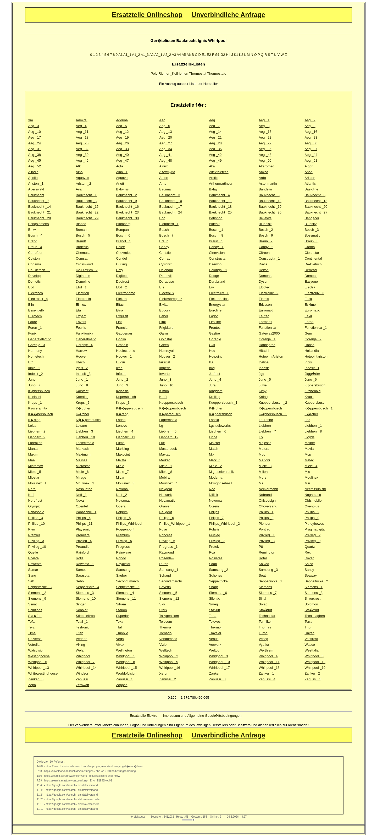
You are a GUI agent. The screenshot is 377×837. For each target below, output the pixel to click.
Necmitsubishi (315, 489)
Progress (123, 547)
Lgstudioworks (220, 426)
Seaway (310, 575)
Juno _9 (122, 385)
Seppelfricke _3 (40, 587)
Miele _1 (165, 466)
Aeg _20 (165, 137)
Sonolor (82, 610)
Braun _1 (216, 241)
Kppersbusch (126, 397)
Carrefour (35, 253)
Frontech (215, 328)
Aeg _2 (309, 120)
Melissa (81, 460)
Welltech (165, 650)
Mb (211, 454)
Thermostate (216, 73)
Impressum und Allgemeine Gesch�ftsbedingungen (202, 716)
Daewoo (215, 264)
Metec (309, 460)
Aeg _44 (310, 155)
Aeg (212, 120)
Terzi (31, 627)
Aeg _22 (265, 137)
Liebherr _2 (36, 431)
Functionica (267, 328)
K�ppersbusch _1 (318, 408)
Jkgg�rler (312, 374)
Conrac (164, 258)
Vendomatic (168, 639)
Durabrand (217, 281)
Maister (214, 443)
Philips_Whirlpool (129, 524)
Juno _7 (34, 385)
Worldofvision (126, 673)
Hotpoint (215, 356)
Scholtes (215, 575)
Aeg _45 (34, 160)
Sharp (213, 587)
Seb (31, 581)
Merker (164, 460)
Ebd (31, 287)
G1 (217, 55)
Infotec (121, 374)
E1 (204, 55)
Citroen (264, 253)
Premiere (83, 535)
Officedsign (267, 500)
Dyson (263, 281)
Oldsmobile (312, 500)
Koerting (82, 397)
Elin (31, 305)
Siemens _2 (37, 593)
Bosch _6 (123, 235)
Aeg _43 (265, 155)
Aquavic (122, 178)
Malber (309, 443)
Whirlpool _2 (168, 656)
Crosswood (84, 264)
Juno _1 (82, 379)
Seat (262, 575)
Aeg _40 (122, 155)
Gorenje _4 (84, 345)
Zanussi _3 (217, 679)
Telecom (165, 621)
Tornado (165, 633)
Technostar (267, 616)
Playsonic (83, 529)
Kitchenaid (312, 391)
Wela (80, 650)
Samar (33, 570)
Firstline (215, 322)
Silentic (214, 598)
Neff (31, 495)
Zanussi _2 (167, 679)
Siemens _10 (86, 598)
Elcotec (264, 287)
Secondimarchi (170, 581)
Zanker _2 (312, 673)
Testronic (83, 627)
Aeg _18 (82, 137)
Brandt (81, 241)
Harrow (81, 351)
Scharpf (165, 575)
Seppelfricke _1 (270, 581)
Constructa (217, 258)
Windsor (82, 673)
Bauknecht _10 (170, 201)
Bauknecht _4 (219, 195)
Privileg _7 (217, 541)
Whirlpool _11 (269, 662)
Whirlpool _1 (125, 656)
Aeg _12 (122, 132)
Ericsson (265, 305)
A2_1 (158, 55)
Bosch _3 (311, 230)
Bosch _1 (216, 230)
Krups (308, 397)
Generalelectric (39, 339)
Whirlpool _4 (268, 656)
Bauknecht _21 (39, 212)
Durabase (166, 281)
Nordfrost (35, 500)
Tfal (119, 627)
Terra (308, 621)
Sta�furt (265, 610)
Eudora (164, 310)
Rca (212, 552)
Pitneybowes (314, 524)
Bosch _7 (166, 235)
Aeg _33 (122, 149)
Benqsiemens (38, 224)
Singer (81, 604)
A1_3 (145, 55)
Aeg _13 (165, 132)
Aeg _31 (34, 149)
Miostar (33, 477)
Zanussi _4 (267, 679)
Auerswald (36, 189)
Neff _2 (121, 495)
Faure (32, 322)
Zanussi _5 (312, 679)
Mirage (81, 477)
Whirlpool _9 (168, 662)
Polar (163, 529)
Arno (162, 183)
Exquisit (122, 316)
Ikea (119, 368)
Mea (31, 460)
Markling (122, 449)
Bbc (162, 218)
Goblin (121, 339)
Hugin (120, 362)
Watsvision (36, 650)
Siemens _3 (85, 593)
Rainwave (123, 552)
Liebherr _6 (217, 431)
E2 (209, 55)
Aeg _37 (310, 149)
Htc (30, 362)
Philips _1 (266, 512)
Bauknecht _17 (170, 207)
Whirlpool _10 (219, 662)
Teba (212, 616)
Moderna (215, 477)
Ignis (308, 362)
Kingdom (215, 391)
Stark (163, 610)
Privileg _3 (36, 541)
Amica (263, 172)
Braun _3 (311, 241)
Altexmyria (167, 172)
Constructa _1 (269, 258)
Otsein (214, 506)
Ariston (309, 178)
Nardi (32, 489)
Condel (121, 258)
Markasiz (83, 449)
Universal (35, 639)
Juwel (263, 385)
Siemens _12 (169, 598)
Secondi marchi (128, 581)
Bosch (164, 230)
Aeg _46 (82, 160)
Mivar (120, 477)
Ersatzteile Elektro (143, 716)
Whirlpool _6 (37, 662)
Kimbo (164, 391)
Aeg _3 (33, 126)
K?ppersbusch (39, 391)
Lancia (214, 420)
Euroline (215, 310)
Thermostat (197, 73)
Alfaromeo (266, 166)
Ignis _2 (82, 368)
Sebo (80, 581)
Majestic (265, 443)
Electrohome (125, 293)
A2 (151, 55)
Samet (81, 570)
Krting (263, 397)
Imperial (165, 368)
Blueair (214, 224)
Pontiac (264, 529)
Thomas (265, 627)
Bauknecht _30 (127, 218)
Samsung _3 (268, 570)
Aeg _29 (265, 143)
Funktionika (84, 333)
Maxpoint (123, 454)
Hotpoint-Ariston (271, 356)
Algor (308, 166)
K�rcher (215, 408)
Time (31, 633)
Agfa (119, 166)
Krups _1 (35, 402)
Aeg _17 (34, 137)
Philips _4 (83, 518)
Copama (34, 264)
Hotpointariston (315, 356)
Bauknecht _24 (170, 212)
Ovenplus (311, 506)
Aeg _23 (310, 137)
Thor (308, 627)
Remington (267, 552)
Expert (81, 316)
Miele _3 (265, 466)
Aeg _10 (34, 132)
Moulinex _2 (85, 483)
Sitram (121, 604)
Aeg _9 (309, 126)
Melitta (121, 460)
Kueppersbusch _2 (273, 402)
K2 (241, 55)
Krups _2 (83, 402)
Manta (32, 449)
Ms (261, 483)
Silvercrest (312, 598)
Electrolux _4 (38, 299)
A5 (184, 55)
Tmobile (122, 633)
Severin (165, 587)
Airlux (163, 166)
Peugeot (165, 512)
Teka (119, 621)
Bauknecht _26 (270, 212)
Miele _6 (82, 472)
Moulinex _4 (168, 483)
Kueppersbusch (171, 402)
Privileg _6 (167, 541)
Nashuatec (84, 489)
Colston (34, 258)
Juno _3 (165, 379)
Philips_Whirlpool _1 (174, 524)
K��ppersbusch (129, 408)
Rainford (82, 552)
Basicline (311, 189)
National (122, 489)
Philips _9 (311, 518)
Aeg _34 (165, 149)
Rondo (121, 558)
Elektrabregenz (170, 299)
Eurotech (35, 316)
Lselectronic (85, 443)
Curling (121, 264)
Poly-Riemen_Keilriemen (169, 73)
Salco (308, 564)
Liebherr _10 (85, 437)
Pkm (31, 529)
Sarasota (83, 575)
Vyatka (264, 645)
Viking (80, 645)
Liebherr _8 (313, 431)
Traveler (215, 633)
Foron (308, 322)
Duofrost (122, 281)
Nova (80, 500)
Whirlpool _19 (314, 668)
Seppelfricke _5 (128, 587)
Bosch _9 (266, 235)
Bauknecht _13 (315, 201)
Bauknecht (36, 195)
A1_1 (127, 55)
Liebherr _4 (124, 431)
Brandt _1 (123, 241)
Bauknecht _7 (38, 201)
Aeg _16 (310, 132)
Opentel (82, 506)
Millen (263, 472)
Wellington (124, 650)
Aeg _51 (310, 160)
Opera (120, 506)
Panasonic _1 (86, 512)
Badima (165, 189)
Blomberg (123, 224)
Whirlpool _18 (269, 668)
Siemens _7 (268, 593)
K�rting (122, 414)
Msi (307, 483)
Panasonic (36, 512)
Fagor (213, 316)
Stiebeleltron (85, 616)
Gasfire (214, 333)
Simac (32, 604)
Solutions (35, 610)
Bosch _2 (266, 230)
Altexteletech (218, 172)
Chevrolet (123, 253)
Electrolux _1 (219, 293)
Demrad (310, 270)
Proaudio (83, 547)
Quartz (309, 547)
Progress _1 (168, 547)
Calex (120, 247)
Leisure (81, 426)
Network (165, 495)
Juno (31, 379)
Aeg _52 (34, 166)
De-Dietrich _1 (39, 270)
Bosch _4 (35, 235)
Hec (212, 351)
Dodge (214, 276)
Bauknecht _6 (314, 195)
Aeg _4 (81, 126)
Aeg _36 (265, 149)
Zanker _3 (35, 679)
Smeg (213, 604)
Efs (161, 287)
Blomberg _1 (169, 224)
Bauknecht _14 (39, 207)
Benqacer (311, 218)
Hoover (81, 356)
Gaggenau (124, 333)
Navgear (165, 489)
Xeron (163, 673)
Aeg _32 (82, 149)
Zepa (32, 685)
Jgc (261, 374)
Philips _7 (216, 518)
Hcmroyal (166, 351)
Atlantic (310, 183)
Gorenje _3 (36, 345)
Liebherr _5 (167, 431)
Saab (213, 564)
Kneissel (34, 397)
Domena (265, 276)
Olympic (34, 506)
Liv (261, 437)
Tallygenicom (169, 616)
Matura (264, 449)
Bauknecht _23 (127, 212)
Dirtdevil (165, 276)
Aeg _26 (122, 143)
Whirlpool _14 (86, 668)
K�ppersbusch (270, 408)
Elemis (264, 299)
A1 (120, 55)
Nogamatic (312, 495)
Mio (307, 472)
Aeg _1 (264, 120)
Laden (120, 420)
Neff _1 (81, 495)
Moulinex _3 (125, 483)
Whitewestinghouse (43, 673)
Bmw (32, 230)
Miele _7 (122, 472)
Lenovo (121, 426)
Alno (79, 172)
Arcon (163, 178)
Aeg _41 (165, 155)
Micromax (35, 466)
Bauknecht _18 (220, 207)
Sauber (121, 575)
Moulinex (311, 477)
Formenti (265, 322)
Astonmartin (268, 183)
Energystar (217, 305)
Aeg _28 (215, 143)
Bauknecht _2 (126, 195)
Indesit (264, 368)
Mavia (309, 449)
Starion (121, 610)
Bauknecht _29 (87, 218)
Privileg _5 (124, 541)
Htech (80, 362)
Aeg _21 (215, 137)
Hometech (35, 356)
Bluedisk (265, 224)
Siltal (262, 598)
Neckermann (268, 489)
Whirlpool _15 (126, 668)
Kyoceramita (37, 408)
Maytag (164, 454)
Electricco (35, 293)
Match (213, 449)
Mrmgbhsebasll (220, 483)
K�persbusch (170, 414)
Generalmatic (86, 339)
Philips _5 (123, 518)
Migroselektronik (221, 472)
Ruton (163, 564)
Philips (214, 512)
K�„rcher (83, 408)
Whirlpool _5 (313, 656)
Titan (79, 633)
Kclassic (122, 391)
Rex (307, 552)
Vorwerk (215, 645)
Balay (213, 189)
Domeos (310, 276)
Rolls (80, 558)
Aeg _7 (214, 126)
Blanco (81, 224)
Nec (212, 489)
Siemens (265, 587)
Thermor (215, 627)
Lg (161, 426)
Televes (214, 621)
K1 (236, 55)
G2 (222, 55)
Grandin (122, 345)
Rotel (263, 558)
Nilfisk (213, 495)
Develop (34, 276)
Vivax (120, 645)
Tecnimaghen (314, 616)
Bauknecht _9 (126, 201)
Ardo (262, 178)
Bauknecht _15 (87, 207)
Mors (262, 477)
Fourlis (81, 328)
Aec (162, 120)
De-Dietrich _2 (87, 270)
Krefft (163, 397)
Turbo (263, 633)
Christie (165, 253)
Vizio (163, 645)
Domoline (83, 281)
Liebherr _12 (168, 437)
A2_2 (167, 55)
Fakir (308, 316)
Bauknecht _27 (315, 212)
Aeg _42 (215, 155)
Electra (309, 287)
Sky (162, 604)
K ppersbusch (314, 385)
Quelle (33, 552)
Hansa (309, 345)
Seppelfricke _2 (316, 581)
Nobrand (265, 495)
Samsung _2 (218, 570)
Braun (163, 241)
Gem (308, 333)
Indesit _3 (83, 374)
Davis (263, 264)
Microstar (83, 466)
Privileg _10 (37, 547)
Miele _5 (34, 472)
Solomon (311, 604)
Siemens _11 (126, 598)
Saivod (264, 564)
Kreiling (214, 397)
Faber (163, 316)
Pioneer (264, 524)
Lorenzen (35, 443)
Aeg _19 (122, 137)
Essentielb (36, 310)
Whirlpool (83, 656)
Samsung (123, 570)
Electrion (82, 293)
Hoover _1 (124, 356)
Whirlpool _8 (125, 662)
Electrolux (166, 293)
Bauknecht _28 (39, 218)
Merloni (264, 460)
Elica (308, 299)
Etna (119, 310)
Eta (78, 310)
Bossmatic (312, 235)
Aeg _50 (265, 160)
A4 (179, 55)
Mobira (164, 477)
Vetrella (33, 645)
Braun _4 (35, 247)
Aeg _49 (215, 160)
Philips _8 (266, 518)
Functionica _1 (315, 328)
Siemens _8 (313, 593)
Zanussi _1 (124, 679)
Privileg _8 (267, 541)
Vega (120, 639)
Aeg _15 (265, 132)
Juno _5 (265, 379)
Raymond (166, 552)
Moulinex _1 (37, 483)
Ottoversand (268, 506)
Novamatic (167, 500)
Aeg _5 (121, 126)
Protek (214, 547)
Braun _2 (266, 241)
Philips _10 (36, 524)
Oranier (164, 506)
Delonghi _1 (218, 270)
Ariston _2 (83, 183)
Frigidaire (166, 328)
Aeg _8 (264, 126)
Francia (121, 328)
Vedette (81, 639)
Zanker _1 (266, 673)
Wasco (309, 645)
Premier (34, 535)
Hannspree (267, 345)
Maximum (83, 454)
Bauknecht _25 (220, 212)
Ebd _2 (121, 287)
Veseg (263, 639)
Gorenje (215, 339)
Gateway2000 (269, 333)
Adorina (122, 120)
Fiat (119, 322)
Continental (313, 258)
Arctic (213, 178)
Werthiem (266, 650)
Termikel (265, 621)
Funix (32, 333)
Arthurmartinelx (220, 183)
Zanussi (82, 679)
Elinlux (81, 305)
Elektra (121, 299)
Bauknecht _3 (169, 195)
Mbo (262, 454)
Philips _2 (311, 512)
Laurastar (266, 420)
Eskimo (310, 305)
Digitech (122, 276)
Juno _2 (122, 379)
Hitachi (264, 351)
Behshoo (215, 218)
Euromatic (312, 310)
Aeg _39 (82, 155)
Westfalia (311, 650)
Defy (119, 270)
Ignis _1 (34, 368)
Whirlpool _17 (219, 668)
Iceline (264, 362)
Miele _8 (165, 472)
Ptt (261, 547)
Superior (122, 616)
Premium (123, 535)
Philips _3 (35, 518)
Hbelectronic (125, 351)
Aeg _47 (122, 160)
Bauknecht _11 (220, 201)
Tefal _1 (82, 621)
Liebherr (265, 426)
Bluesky (310, 224)
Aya (79, 189)
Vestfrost (311, 639)
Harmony (35, 351)
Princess (165, 535)
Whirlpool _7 (85, 662)
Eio (211, 287)
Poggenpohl (125, 529)
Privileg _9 (312, 541)
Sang (32, 575)
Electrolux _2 (268, 293)
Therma (165, 627)
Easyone (311, 281)
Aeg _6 (164, 126)
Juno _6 (310, 379)
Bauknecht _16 (127, 207)
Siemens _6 (218, 593)
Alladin (33, 172)
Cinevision (217, 253)
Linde (213, 437)
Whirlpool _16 (169, 668)
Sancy (309, 570)
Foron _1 (35, 328)
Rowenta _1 (85, 564)
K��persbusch (40, 414)
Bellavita (265, 218)
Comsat (82, 258)
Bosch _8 (216, 235)
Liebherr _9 (36, 437)
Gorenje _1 (267, 339)
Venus (213, 639)
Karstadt (82, 391)
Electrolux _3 (314, 293)
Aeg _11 (82, 132)
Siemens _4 (125, 593)
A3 (174, 55)
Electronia (83, 299)
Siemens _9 (37, 598)
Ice (211, 362)
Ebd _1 (81, 287)
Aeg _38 (34, 155)
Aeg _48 (165, 160)
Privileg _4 (84, 541)
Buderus (82, 247)
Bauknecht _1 (86, 195)
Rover (309, 558)
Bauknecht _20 (315, 207)
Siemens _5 (168, 593)
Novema (215, 500)
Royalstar (123, 564)
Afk (78, 166)
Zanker (214, 673)
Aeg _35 (215, 149)
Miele (120, 466)
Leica (32, 426)
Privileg (214, 535)
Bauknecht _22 (87, 212)
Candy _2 (266, 247)
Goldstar (165, 339)
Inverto (164, 374)
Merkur (214, 460)
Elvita (163, 305)
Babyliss (122, 189)
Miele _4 (310, 466)
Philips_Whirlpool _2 (224, 524)
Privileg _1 (267, 535)
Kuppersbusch (315, 402)
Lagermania (168, 420)
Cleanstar (311, 253)
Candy (164, 247)
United (309, 633)
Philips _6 (166, 518)
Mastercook (168, 449)
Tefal (31, 621)
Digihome (83, 276)
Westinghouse (38, 656)
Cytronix (165, 264)
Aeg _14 (215, 132)
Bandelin (265, 189)
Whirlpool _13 (38, 668)
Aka (212, 166)
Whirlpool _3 (218, 656)
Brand (32, 241)
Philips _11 (84, 524)
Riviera (33, 558)
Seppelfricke (218, 581)
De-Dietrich (312, 264)
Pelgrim (121, 512)
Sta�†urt (311, 610)
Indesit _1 (311, 368)
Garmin (164, 333)
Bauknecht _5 (269, 195)
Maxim (33, 454)
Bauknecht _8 (86, 201)
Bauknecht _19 (270, 207)
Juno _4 (215, 379)
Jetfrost (214, 374)
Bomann (82, 230)
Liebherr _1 (313, 426)
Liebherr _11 (125, 437)
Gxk (212, 345)
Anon (308, 172)
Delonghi (166, 270)
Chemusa (83, 253)
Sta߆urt (214, 610)
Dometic (34, 281)
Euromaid (266, 310)
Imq (212, 368)
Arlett (120, 183)
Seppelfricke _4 (87, 587)
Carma (309, 247)
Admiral (81, 120)
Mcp (307, 454)
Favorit (81, 322)
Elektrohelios (218, 299)
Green (164, 345)
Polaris (214, 529)
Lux (162, 443)
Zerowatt (82, 685)
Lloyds (309, 437)
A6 (189, 55)
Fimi (162, 322)
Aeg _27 (165, 143)
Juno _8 (82, 385)
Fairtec (264, 316)
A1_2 (136, 55)
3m (30, 120)
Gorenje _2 (312, 339)
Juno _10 (166, 385)
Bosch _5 (83, 235)
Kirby (263, 391)
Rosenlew (166, 558)
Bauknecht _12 (270, 201)
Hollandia (311, 351)
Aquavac (82, 178)
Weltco (214, 650)
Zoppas (121, 685)
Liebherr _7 (267, 431)
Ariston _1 (35, 183)
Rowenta (34, 564)
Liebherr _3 (84, 431)
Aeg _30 (310, 143)
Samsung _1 (168, 570)
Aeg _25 (82, 143)
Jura (212, 385)
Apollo (32, 178)
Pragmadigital (314, 529)
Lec (307, 420)
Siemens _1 (313, 587)
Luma (120, 443)
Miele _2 (215, 466)
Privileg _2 (312, 535)
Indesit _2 (35, 374)
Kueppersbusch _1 (223, 402)
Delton (264, 270)
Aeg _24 (34, 143)
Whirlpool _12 (314, 662)
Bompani (122, 230)
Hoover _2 (167, 356)
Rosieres (215, 558)
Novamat (123, 500)
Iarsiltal (164, 362)
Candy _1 (216, 247)
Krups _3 (123, 402)
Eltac (120, 305)
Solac (263, 604)
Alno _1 (121, 172)
